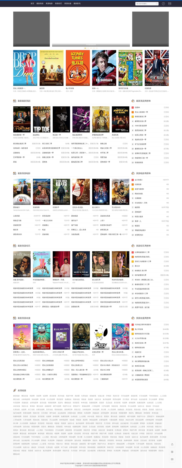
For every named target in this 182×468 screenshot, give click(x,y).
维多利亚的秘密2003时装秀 (56, 297)
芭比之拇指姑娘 (56, 361)
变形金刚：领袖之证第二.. (150, 370)
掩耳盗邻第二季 (85, 157)
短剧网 (45, 396)
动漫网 (124, 403)
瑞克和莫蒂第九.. (39, 352)
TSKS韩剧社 (153, 396)
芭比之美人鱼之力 (114, 361)
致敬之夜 (114, 144)
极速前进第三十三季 (150, 284)
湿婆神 (150, 107)
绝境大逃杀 (150, 217)
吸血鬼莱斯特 (77, 135)
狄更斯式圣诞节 (114, 225)
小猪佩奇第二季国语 (150, 375)
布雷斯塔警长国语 (150, 380)
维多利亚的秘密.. (118, 280)
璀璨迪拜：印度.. (59, 280)
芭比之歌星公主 (85, 365)
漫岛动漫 (43, 403)
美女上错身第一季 (150, 112)
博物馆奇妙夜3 (150, 230)
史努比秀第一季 (98, 352)
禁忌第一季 (57, 135)
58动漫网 (35, 399)
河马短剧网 (125, 396)
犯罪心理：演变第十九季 (85, 153)
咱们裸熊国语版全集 (150, 361)
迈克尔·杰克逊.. (78, 207)
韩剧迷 (83, 399)
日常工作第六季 (58, 352)
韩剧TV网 (69, 396)
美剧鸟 (60, 403)
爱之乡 (150, 266)
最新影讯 (77, 3)
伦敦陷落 (148, 88)
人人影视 (158, 403)
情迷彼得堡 (150, 162)
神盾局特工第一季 (150, 158)
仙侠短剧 (150, 403)
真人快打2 (96, 207)
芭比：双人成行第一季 (85, 370)
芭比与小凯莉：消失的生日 (114, 365)
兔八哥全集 (70, 88)
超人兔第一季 (150, 357)
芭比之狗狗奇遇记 (27, 370)
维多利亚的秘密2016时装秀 (85, 293)
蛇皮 (56, 230)
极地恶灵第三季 (85, 162)
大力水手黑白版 (150, 338)
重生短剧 (40, 406)
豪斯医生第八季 (150, 121)
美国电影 (49, 3)
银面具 (150, 226)
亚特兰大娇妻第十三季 (150, 261)
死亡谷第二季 (56, 144)
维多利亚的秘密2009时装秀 (114, 297)
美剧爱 (77, 396)
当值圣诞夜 (85, 234)
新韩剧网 (132, 403)
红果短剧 (84, 396)
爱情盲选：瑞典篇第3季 (56, 307)
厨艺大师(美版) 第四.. (150, 298)
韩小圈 (42, 399)
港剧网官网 (68, 409)
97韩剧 (108, 396)
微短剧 (148, 406)
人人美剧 (163, 396)
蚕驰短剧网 (86, 406)
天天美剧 (126, 399)
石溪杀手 (56, 207)
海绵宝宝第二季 (150, 343)
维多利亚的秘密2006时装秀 (27, 302)
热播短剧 (121, 409)
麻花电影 (16, 396)
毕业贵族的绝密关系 (150, 289)
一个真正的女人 (85, 148)
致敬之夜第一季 (56, 157)
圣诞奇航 (56, 234)
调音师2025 (27, 234)
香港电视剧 (58, 409)
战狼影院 (48, 406)
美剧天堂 (116, 396)
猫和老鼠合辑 (150, 347)
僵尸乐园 (85, 225)
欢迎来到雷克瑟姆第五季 (56, 148)
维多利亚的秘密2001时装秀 (114, 288)
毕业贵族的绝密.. (39, 280)
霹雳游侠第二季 (150, 130)
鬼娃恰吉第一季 (150, 139)
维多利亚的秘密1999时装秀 (85, 288)
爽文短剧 (16, 399)
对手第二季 (114, 153)
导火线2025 (116, 207)
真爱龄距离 (85, 307)
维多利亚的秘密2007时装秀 (27, 307)
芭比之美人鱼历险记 (27, 365)
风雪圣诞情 (56, 216)
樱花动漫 (24, 396)
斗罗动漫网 (106, 406)
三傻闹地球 (114, 379)
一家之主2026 (56, 220)
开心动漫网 (153, 399)
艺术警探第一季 (27, 157)
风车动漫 (61, 396)
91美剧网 (16, 403)
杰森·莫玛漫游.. (18, 280)
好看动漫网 (40, 409)
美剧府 (101, 403)
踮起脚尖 (36, 135)
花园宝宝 (150, 352)
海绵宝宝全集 (123, 88)
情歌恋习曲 (27, 220)
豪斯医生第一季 (150, 149)
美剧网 (38, 396)
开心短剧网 (132, 406)
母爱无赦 (114, 157)
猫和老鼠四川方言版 (150, 334)
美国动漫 (67, 3)
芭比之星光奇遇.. (118, 352)
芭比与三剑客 (114, 370)
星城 (27, 162)
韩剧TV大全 (67, 406)
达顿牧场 (27, 153)
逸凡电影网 (107, 399)
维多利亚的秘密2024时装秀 (27, 288)
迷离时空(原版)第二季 (150, 153)
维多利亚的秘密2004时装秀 (27, 297)
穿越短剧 (25, 403)
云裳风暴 (27, 216)
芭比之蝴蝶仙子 (56, 370)
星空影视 (117, 403)
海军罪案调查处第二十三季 (85, 144)
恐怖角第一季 (114, 162)
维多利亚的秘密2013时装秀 (85, 297)
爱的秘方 (16, 207)
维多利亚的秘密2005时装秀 (114, 293)
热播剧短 (68, 399)
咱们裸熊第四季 (114, 374)
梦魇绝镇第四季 (98, 135)
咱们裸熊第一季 (85, 379)
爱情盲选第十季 (114, 307)
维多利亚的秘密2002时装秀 (27, 293)
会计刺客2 (150, 180)
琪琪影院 (76, 403)
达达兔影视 (143, 399)
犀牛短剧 (134, 399)
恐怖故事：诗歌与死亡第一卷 (114, 234)
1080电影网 (25, 399)
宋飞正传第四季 (150, 144)
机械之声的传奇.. (78, 352)
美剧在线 (123, 406)
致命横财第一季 (19, 135)
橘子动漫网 (57, 406)
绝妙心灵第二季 (114, 148)
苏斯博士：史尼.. (19, 352)
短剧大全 (98, 399)
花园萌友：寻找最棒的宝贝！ (85, 374)
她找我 (42, 88)
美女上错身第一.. (19, 88)
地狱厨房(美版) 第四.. (150, 257)
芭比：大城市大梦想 (56, 374)
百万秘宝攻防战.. (78, 280)
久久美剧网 (51, 399)
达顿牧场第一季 (56, 153)
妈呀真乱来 (114, 230)
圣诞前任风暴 (114, 216)
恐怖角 (56, 162)
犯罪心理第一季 (150, 135)
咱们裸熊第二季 (27, 379)
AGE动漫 (16, 406)
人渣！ (114, 220)
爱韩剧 (161, 399)
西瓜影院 (60, 399)
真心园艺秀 (96, 280)
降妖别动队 (150, 194)
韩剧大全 (25, 406)
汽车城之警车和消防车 (150, 325)
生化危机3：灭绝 (150, 203)
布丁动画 (31, 409)
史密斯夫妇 (150, 235)
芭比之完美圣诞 (27, 361)
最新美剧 (39, 3)
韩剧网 (32, 396)
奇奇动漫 (84, 403)
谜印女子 (85, 220)
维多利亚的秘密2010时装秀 (56, 302)
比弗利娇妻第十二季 (150, 252)
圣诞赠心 (56, 225)
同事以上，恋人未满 (85, 230)
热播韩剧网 (93, 403)
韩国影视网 (52, 403)
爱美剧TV (76, 406)
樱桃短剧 (68, 403)
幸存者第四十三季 (150, 293)
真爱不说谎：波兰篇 (150, 307)
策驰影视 (93, 396)
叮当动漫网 (143, 396)
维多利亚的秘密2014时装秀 (56, 293)
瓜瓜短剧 (109, 403)
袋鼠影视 (134, 396)
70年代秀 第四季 (150, 126)
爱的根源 (85, 216)
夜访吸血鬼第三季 (27, 144)
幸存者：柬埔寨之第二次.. (150, 280)
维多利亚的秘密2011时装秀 (85, 302)
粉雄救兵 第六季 (150, 271)
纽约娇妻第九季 (150, 275)
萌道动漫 (76, 399)
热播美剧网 (141, 403)
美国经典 (115, 135)
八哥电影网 (96, 406)
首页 (32, 3)
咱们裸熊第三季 (56, 379)
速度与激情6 (150, 189)
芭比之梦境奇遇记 (85, 361)
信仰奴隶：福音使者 (27, 148)
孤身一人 (95, 88)
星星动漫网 (117, 399)
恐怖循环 (150, 212)
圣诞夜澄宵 (27, 225)
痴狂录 (27, 230)
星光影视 (53, 396)
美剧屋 (90, 399)
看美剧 (32, 406)
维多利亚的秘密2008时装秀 (114, 302)
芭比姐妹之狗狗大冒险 (27, 374)
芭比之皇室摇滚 (56, 365)
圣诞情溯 (36, 207)
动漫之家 (101, 396)
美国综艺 (58, 3)
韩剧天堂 (77, 409)
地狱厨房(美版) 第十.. (150, 303)
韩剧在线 (114, 406)
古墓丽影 (150, 198)
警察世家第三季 (150, 117)
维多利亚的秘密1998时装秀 (56, 288)
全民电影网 (34, 403)
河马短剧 (156, 406)
